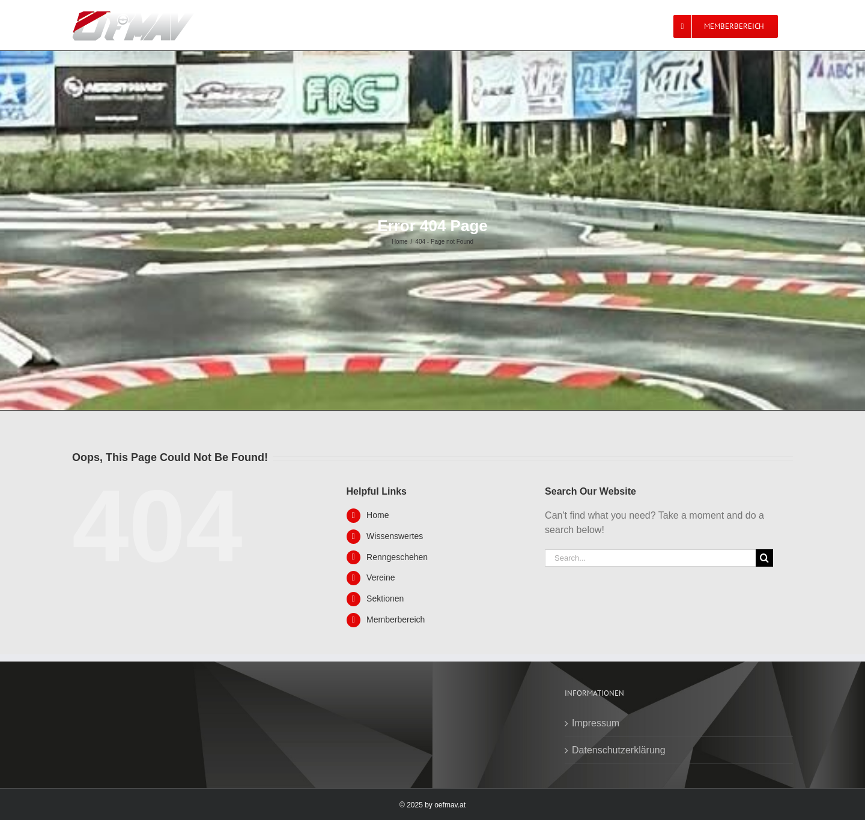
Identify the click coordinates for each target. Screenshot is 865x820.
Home (377, 515)
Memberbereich (395, 619)
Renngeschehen (397, 557)
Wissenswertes (394, 536)
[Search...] (650, 558)
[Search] (764, 558)
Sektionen (385, 598)
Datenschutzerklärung (619, 750)
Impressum (595, 723)
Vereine (380, 577)
